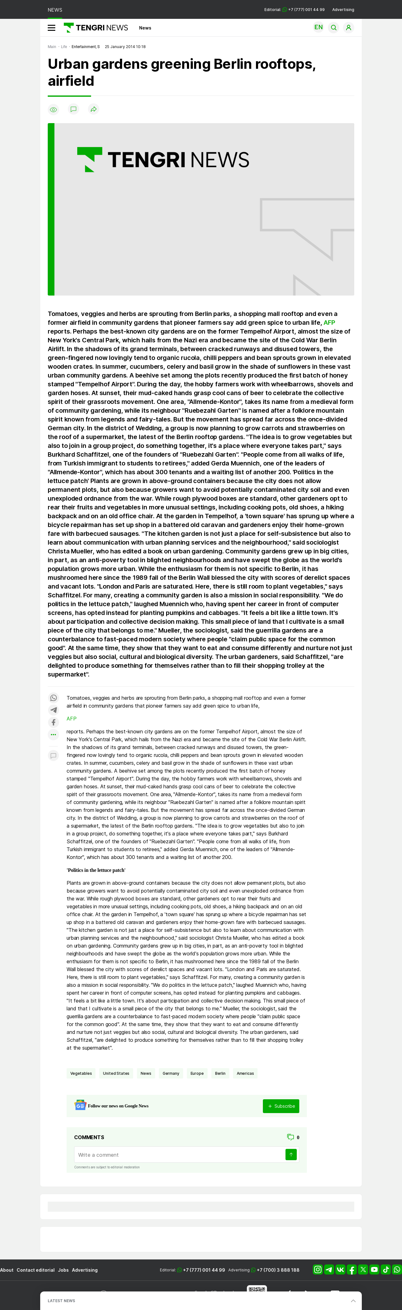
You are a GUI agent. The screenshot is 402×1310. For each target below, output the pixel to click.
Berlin (220, 1073)
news (146, 1073)
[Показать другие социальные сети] (53, 735)
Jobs (63, 1270)
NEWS (55, 10)
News (145, 27)
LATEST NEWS (61, 1300)
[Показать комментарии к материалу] (53, 756)
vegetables (81, 1073)
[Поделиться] (93, 109)
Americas (245, 1073)
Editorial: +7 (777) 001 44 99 (294, 9)
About (7, 1270)
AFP (329, 322)
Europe (197, 1073)
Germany (171, 1073)
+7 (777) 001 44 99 (204, 1270)
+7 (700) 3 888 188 (278, 1270)
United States (116, 1073)
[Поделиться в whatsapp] (53, 698)
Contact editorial (36, 1270)
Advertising (343, 9)
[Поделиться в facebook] (53, 723)
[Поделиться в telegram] (53, 710)
